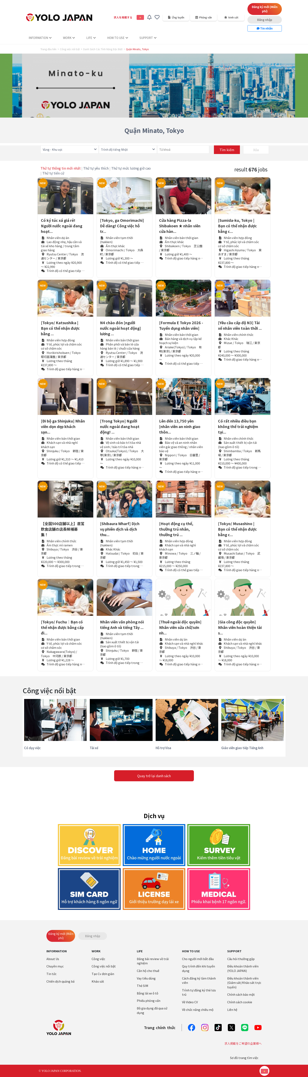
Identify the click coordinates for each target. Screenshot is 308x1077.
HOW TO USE (117, 38)
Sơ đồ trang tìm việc (244, 1057)
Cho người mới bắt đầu (198, 959)
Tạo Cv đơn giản (103, 974)
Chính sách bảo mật (241, 994)
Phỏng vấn (203, 17)
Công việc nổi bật (70, 49)
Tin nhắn (265, 28)
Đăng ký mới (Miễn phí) (265, 9)
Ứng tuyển (176, 17)
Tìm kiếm (226, 149)
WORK (69, 38)
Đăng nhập (264, 20)
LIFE (91, 38)
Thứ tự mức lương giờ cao (131, 168)
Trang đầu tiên (48, 49)
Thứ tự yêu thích (96, 168)
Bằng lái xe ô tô (147, 993)
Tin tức (51, 974)
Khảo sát (98, 981)
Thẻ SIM (142, 985)
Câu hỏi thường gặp (241, 959)
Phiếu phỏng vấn (148, 1000)
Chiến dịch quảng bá (60, 981)
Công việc (98, 959)
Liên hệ (232, 1009)
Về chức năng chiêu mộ (198, 1009)
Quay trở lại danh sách (154, 775)
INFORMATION (40, 38)
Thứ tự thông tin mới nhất (60, 168)
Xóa (256, 149)
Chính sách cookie (239, 1002)
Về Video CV (190, 1002)
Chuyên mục (55, 966)
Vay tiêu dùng (146, 978)
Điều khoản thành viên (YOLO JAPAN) (243, 968)
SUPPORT (147, 38)
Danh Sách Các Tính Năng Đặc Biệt (103, 49)
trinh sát (231, 17)
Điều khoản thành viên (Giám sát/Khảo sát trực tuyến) (244, 982)
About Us (52, 959)
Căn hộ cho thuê (148, 970)
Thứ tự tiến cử (53, 173)
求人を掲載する (123, 17)
